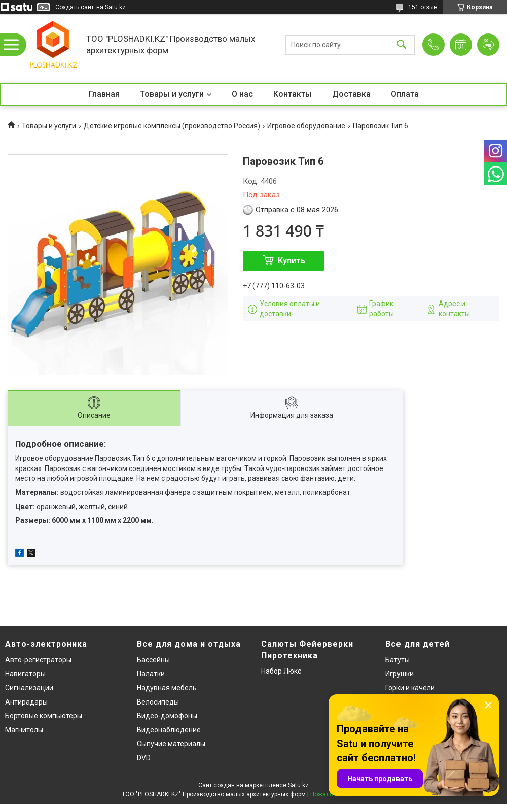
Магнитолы (24, 730)
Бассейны (153, 660)
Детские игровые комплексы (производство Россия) (172, 126)
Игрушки (399, 673)
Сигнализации (29, 688)
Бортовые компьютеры (43, 716)
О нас (242, 94)
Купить (291, 260)
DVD (144, 758)
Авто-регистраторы (38, 660)
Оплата (405, 94)
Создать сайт (74, 7)
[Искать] (401, 44)
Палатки (151, 673)
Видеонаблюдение (169, 730)
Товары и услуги (172, 94)
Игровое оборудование (306, 126)
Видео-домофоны (167, 716)
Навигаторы (25, 673)
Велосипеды (158, 702)
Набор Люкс (281, 671)
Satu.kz (298, 785)
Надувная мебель (167, 688)
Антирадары (26, 702)
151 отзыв (423, 7)
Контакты (292, 94)
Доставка (351, 94)
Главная (104, 94)
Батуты (397, 660)
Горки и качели (410, 688)
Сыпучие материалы (171, 744)
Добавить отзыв (488, 45)
